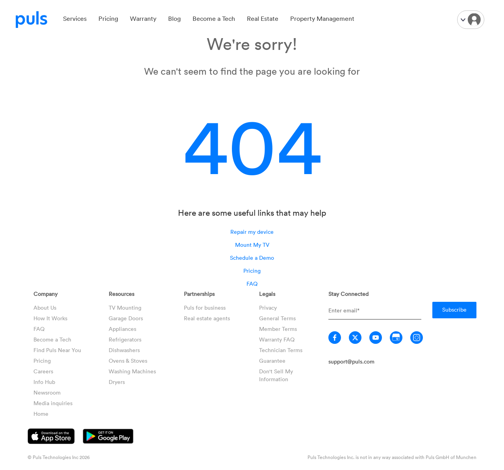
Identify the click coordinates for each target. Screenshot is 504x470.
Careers (43, 371)
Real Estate (262, 18)
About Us (44, 307)
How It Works (50, 318)
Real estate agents (207, 318)
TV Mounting (125, 307)
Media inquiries (52, 403)
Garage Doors (126, 318)
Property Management (322, 18)
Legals (267, 293)
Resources (121, 293)
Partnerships (199, 293)
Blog (174, 18)
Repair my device (252, 231)
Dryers (117, 382)
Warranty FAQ (277, 339)
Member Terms (278, 328)
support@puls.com (351, 361)
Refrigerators (125, 339)
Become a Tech (214, 18)
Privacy (268, 307)
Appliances (122, 328)
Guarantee (272, 360)
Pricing (108, 18)
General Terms (277, 318)
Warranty (143, 18)
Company (45, 293)
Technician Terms (280, 350)
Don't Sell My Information (276, 375)
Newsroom (47, 392)
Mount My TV (252, 244)
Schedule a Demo (252, 257)
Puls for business (205, 307)
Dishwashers (124, 350)
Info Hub (44, 382)
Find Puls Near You (57, 350)
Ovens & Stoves (128, 360)
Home (40, 413)
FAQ (252, 283)
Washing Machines (132, 371)
